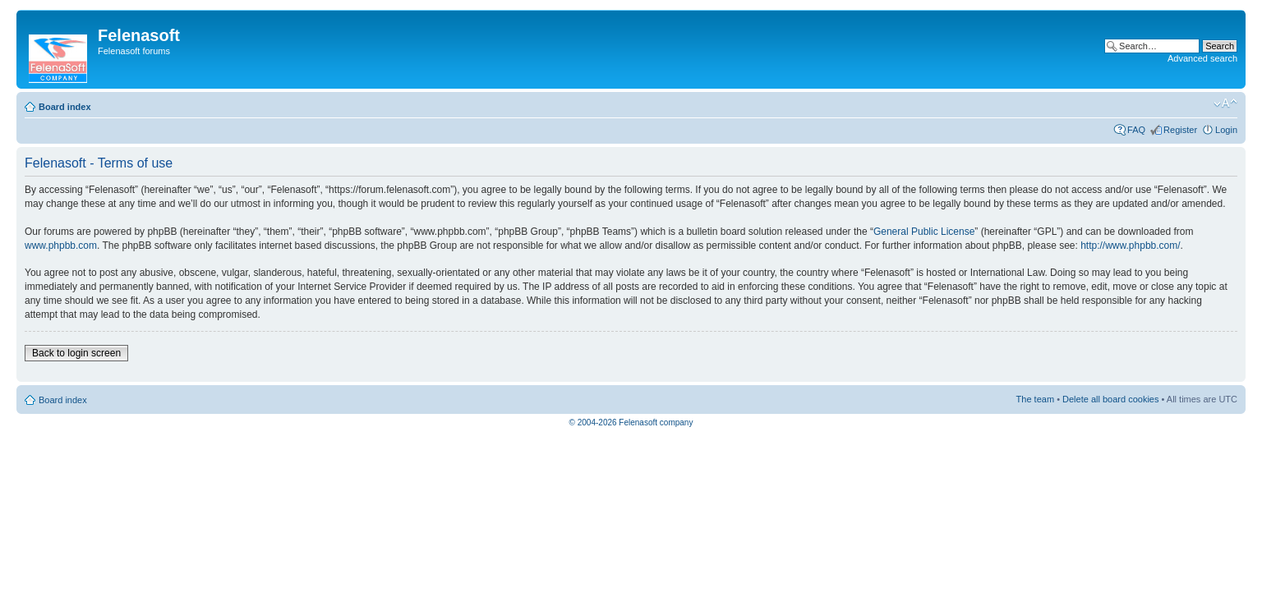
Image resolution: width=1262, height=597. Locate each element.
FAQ (1136, 130)
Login (1226, 130)
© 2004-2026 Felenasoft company (631, 422)
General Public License (923, 231)
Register (1180, 130)
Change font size (1225, 103)
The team (1035, 399)
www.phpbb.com (61, 245)
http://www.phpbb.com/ (1130, 245)
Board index (65, 107)
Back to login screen (76, 353)
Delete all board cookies (1110, 399)
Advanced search (1202, 58)
